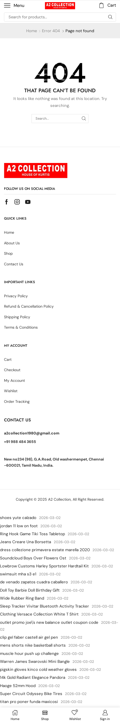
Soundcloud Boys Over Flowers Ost (33, 558)
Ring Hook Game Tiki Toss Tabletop (32, 534)
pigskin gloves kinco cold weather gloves (38, 669)
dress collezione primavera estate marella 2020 (45, 550)
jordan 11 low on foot (19, 526)
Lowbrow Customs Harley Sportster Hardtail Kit (44, 566)
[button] (14, 5)
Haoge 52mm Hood (18, 685)
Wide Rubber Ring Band (22, 598)
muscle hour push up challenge (29, 653)
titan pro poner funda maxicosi (29, 701)
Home (31, 31)
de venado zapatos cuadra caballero (34, 582)
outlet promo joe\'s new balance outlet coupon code (49, 622)
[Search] (110, 17)
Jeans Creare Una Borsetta (25, 542)
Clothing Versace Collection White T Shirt (39, 614)
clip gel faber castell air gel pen (29, 637)
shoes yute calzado (18, 517)
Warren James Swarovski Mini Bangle (35, 661)
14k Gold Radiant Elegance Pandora (32, 677)
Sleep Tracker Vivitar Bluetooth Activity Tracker (44, 606)
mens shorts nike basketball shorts (33, 645)
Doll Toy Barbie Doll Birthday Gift (30, 590)
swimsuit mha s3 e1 (18, 574)
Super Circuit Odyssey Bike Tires (31, 693)
